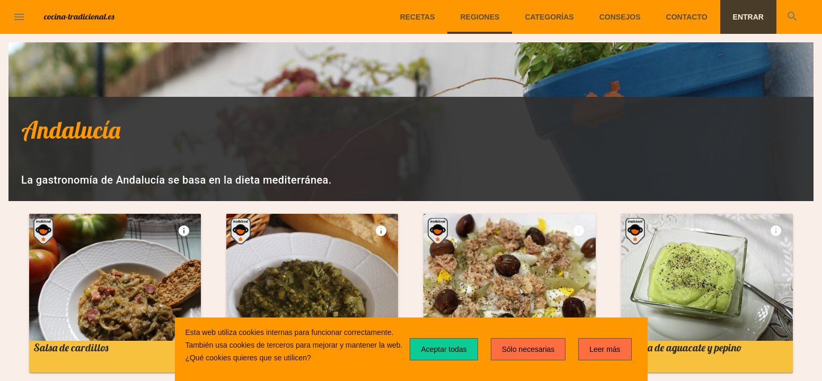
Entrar (748, 17)
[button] (19, 17)
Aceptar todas (443, 349)
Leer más (604, 349)
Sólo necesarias (528, 349)
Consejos (620, 17)
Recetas (417, 17)
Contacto (687, 17)
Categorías (549, 17)
